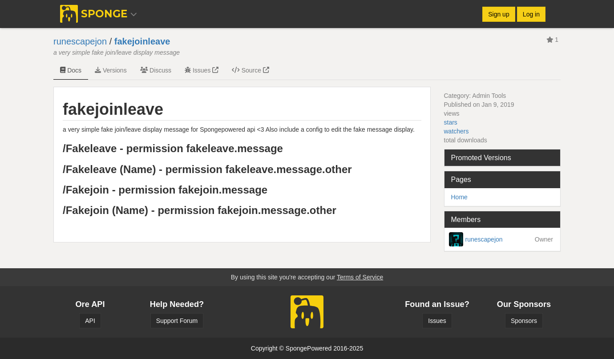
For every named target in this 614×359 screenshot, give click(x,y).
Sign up (498, 14)
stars (450, 122)
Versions (111, 70)
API (90, 320)
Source (250, 70)
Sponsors (524, 320)
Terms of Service (360, 277)
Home (459, 197)
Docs (70, 70)
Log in (531, 14)
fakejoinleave (142, 41)
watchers (456, 131)
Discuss (155, 70)
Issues (201, 70)
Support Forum (177, 320)
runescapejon (80, 41)
